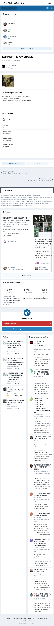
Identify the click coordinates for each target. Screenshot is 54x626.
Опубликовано (41, 576)
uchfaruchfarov (43, 471)
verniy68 (10, 42)
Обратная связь (41, 618)
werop (40, 414)
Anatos (14, 66)
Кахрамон (41, 574)
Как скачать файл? (9, 323)
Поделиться (13, 163)
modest (40, 376)
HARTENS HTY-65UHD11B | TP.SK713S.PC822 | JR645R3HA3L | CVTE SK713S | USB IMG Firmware (15, 346)
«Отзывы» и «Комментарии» (13, 329)
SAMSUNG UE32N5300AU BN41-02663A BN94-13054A (42, 439)
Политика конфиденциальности (23, 618)
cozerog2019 (12, 36)
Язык (8, 618)
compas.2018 (42, 598)
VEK (36, 246)
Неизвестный (15, 381)
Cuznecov (41, 547)
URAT (39, 497)
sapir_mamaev (42, 348)
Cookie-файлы (27, 620)
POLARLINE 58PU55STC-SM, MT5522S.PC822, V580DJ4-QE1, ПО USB (42, 372)
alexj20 (13, 394)
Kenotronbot (11, 23)
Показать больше (27, 48)
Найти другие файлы (13, 68)
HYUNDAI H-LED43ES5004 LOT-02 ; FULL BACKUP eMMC (16, 219)
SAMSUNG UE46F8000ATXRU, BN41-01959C (15, 390)
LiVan (9, 29)
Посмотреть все (27, 275)
